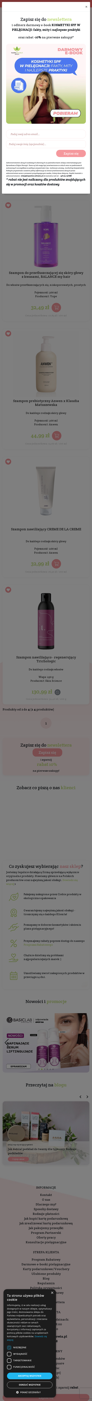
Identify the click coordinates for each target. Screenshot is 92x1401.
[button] (29, 1392)
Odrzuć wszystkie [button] (30, 1384)
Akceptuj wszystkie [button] (29, 1375)
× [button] (52, 1293)
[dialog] (29, 1343)
